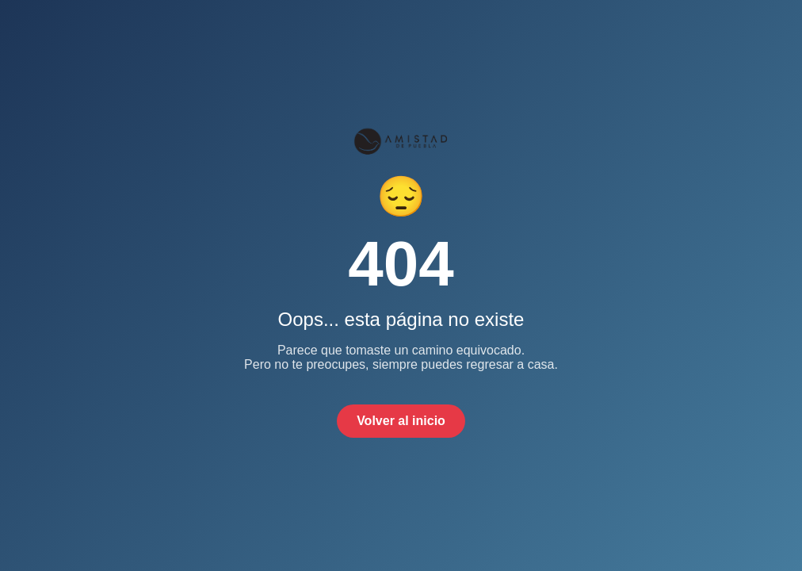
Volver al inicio (401, 420)
